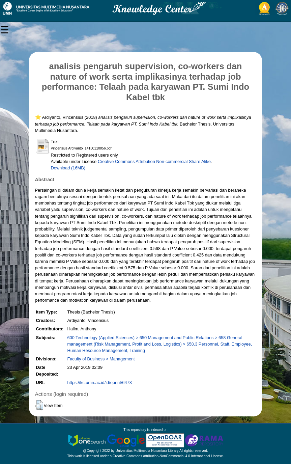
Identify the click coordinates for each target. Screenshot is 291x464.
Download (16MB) (68, 167)
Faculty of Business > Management (101, 358)
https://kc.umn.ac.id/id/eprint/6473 (99, 382)
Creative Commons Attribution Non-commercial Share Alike (154, 161)
